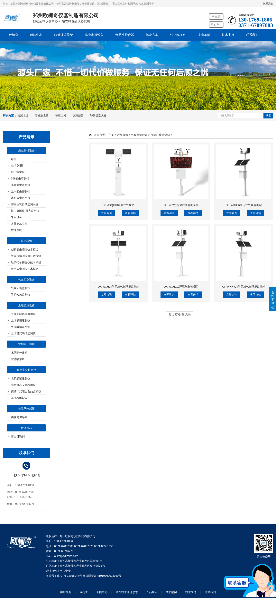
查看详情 (130, 213)
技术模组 (26, 240)
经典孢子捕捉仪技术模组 (26, 262)
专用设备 (16, 217)
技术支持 (228, 35)
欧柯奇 (13, 35)
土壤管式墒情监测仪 (23, 333)
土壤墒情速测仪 (20, 320)
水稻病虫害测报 (20, 197)
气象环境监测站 (20, 288)
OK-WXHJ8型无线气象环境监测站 (118, 286)
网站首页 (65, 592)
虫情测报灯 (18, 165)
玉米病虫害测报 (20, 191)
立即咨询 (106, 213)
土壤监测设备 (26, 305)
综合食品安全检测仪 (23, 384)
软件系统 (16, 230)
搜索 (268, 115)
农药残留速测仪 (20, 378)
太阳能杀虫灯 (19, 223)
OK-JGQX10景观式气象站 (118, 205)
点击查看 (65, 570)
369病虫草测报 (20, 178)
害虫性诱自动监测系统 (24, 204)
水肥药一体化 (26, 344)
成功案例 (204, 35)
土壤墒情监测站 (20, 326)
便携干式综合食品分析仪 (26, 391)
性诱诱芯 (26, 427)
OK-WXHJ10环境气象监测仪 (181, 286)
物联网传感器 (26, 408)
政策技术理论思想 (127, 592)
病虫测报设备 (94, 35)
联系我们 (268, 3)
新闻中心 (36, 35)
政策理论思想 (63, 35)
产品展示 (122, 134)
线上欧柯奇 (178, 35)
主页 (111, 134)
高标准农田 (42, 115)
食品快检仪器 (124, 35)
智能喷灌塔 (18, 359)
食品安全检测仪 (26, 369)
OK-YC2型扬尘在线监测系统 (181, 205)
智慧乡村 (60, 115)
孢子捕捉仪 (18, 172)
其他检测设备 (19, 397)
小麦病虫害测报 (20, 184)
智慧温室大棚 (98, 115)
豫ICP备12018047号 (69, 575)
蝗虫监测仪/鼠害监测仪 (25, 210)
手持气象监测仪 (20, 294)
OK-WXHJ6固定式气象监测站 (244, 205)
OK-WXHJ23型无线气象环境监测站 (243, 286)
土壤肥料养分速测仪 (23, 314)
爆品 (13, 159)
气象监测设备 (26, 279)
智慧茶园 (78, 115)
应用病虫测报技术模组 (24, 268)
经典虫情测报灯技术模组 (26, 255)
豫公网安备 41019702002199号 (102, 575)
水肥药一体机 (19, 352)
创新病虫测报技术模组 (24, 249)
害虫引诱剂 (18, 436)
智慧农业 (22, 115)
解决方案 (152, 35)
